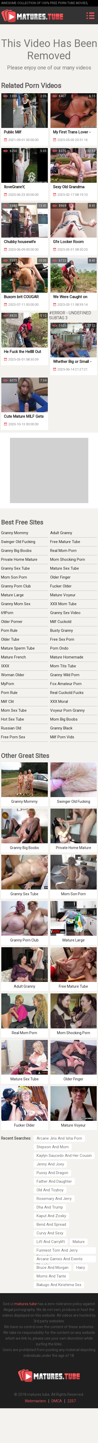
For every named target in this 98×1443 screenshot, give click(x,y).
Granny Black (61, 728)
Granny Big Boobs (16, 550)
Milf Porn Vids (62, 737)
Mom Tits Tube (63, 666)
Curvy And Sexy (50, 1233)
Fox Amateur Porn (66, 683)
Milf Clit (7, 701)
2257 (71, 1401)
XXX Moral (59, 701)
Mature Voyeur (63, 595)
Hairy (80, 1267)
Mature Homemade (66, 657)
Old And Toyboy (50, 1190)
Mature (79, 1241)
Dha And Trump (50, 1207)
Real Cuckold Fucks (67, 692)
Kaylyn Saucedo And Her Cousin (64, 1155)
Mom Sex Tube (14, 710)
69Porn (7, 612)
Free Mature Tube (65, 541)
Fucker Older (61, 586)
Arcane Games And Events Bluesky (60, 1259)
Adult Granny (61, 533)
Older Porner (11, 621)
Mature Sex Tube (64, 568)
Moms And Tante (51, 1276)
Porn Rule (9, 630)
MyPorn (7, 683)
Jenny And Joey (50, 1164)
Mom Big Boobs (64, 719)
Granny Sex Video (65, 612)
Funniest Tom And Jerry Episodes (57, 1251)
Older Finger (60, 577)
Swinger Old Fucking (18, 541)
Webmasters (35, 1401)
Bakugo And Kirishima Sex (59, 1284)
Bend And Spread (51, 1224)
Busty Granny (61, 630)
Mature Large (12, 595)
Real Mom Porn (63, 550)
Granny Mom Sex (15, 604)
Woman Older (12, 675)
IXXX (5, 666)
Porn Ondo (59, 648)
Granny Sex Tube (15, 568)
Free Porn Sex (13, 737)
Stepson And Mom (53, 1147)
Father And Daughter (54, 1181)
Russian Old (11, 728)
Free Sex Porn (62, 639)
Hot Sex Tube (12, 719)
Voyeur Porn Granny (67, 710)
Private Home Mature (19, 559)
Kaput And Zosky (51, 1216)
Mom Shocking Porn (67, 559)
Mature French (13, 657)
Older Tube (10, 639)
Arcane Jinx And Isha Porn (59, 1138)
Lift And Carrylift (51, 1241)
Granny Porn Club (16, 586)
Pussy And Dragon (52, 1172)
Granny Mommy (14, 533)
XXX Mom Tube (63, 604)
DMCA (56, 1401)
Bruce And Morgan (52, 1267)
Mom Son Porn (14, 577)
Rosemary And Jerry (54, 1198)
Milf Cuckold (60, 621)
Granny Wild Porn (64, 675)
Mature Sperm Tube (18, 648)
